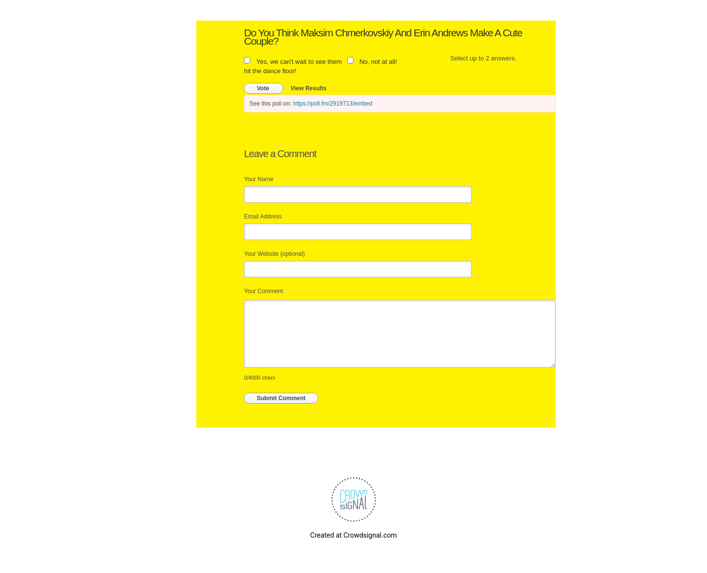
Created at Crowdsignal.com (353, 535)
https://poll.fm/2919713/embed (332, 103)
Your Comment (263, 291)
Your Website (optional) (274, 253)
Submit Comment (281, 398)
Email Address (263, 216)
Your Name (258, 179)
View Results (308, 88)
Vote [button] (264, 88)
